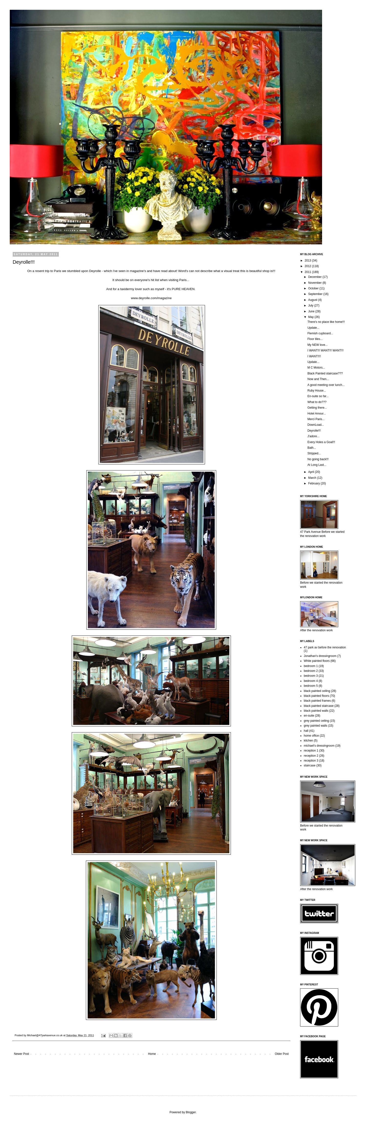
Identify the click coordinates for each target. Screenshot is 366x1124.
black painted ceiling (317, 691)
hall (306, 730)
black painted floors (316, 696)
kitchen (308, 740)
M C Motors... (316, 367)
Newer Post (21, 1054)
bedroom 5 (311, 685)
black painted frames (317, 700)
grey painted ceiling (316, 720)
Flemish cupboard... (320, 333)
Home (152, 1054)
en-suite (309, 715)
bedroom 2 (311, 671)
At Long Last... (316, 465)
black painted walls (316, 710)
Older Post (282, 1054)
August (313, 300)
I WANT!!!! (314, 356)
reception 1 (311, 750)
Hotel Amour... (316, 413)
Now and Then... (318, 379)
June (311, 311)
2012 (308, 266)
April (311, 472)
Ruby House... (316, 390)
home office (311, 735)
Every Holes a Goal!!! (321, 442)
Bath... (311, 447)
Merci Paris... (316, 419)
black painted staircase (319, 706)
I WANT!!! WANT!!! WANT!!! (325, 350)
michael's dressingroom (319, 745)
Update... (313, 327)
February (314, 483)
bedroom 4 (311, 681)
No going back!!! (318, 459)
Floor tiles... (315, 339)
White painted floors (317, 661)
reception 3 (311, 760)
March (312, 478)
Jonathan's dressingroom (320, 656)
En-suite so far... (318, 396)
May (311, 317)
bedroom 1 (311, 666)
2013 (308, 260)
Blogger (191, 1112)
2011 (308, 272)
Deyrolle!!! (314, 430)
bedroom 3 (311, 675)
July (311, 305)
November (315, 282)
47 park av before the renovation (325, 647)
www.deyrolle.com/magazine (151, 298)
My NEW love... (317, 345)
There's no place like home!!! (326, 322)
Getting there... (317, 407)
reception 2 (311, 755)
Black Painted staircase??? (325, 373)
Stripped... (314, 453)
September (315, 294)
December (315, 277)
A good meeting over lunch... (326, 385)
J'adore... (313, 436)
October (313, 288)
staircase (309, 765)
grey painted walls (315, 725)
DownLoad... (315, 424)
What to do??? (316, 402)
